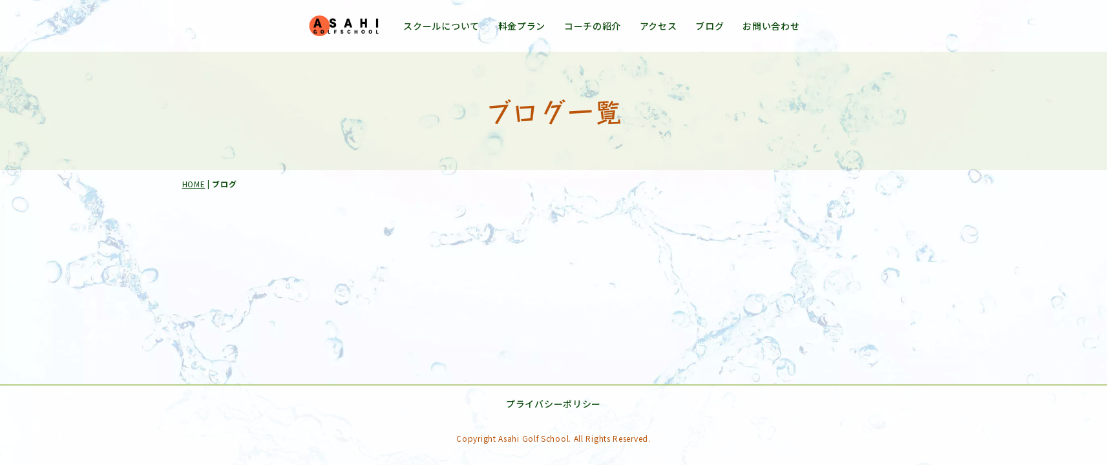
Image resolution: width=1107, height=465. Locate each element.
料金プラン (522, 25)
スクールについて (441, 25)
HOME (194, 183)
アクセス (658, 25)
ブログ (709, 25)
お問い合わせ (771, 25)
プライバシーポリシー (579, 404)
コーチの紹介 (592, 25)
